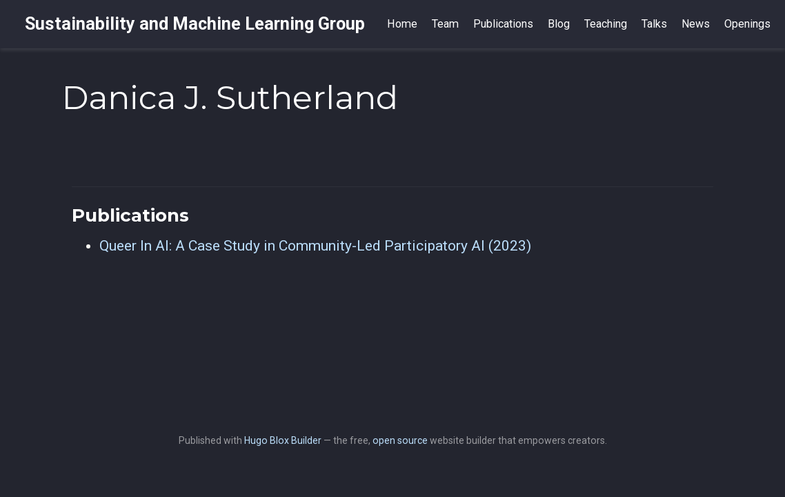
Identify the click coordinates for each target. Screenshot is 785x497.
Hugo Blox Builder (282, 440)
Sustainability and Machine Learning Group (195, 24)
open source (400, 440)
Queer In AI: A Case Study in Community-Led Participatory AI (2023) (315, 245)
